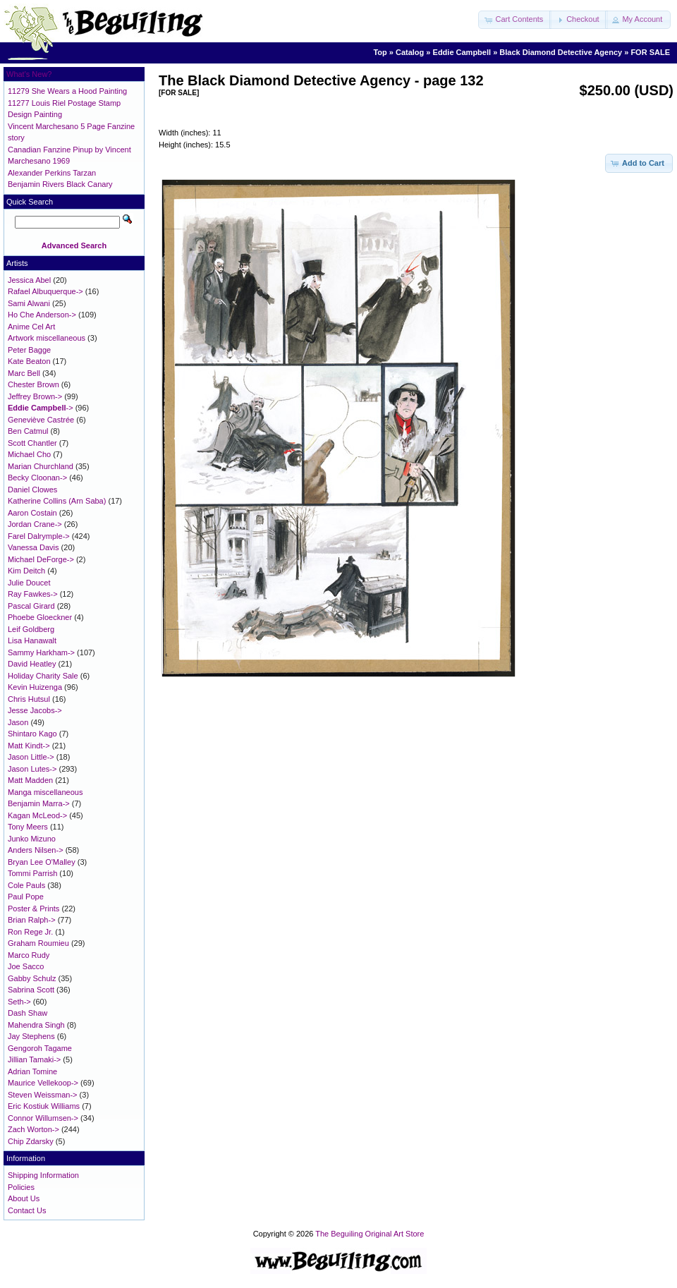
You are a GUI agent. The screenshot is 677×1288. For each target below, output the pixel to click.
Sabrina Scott (31, 989)
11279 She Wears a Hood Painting (67, 91)
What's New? (28, 74)
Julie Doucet (29, 582)
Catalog (410, 52)
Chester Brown (33, 384)
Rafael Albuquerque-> (45, 291)
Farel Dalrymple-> (39, 536)
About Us (23, 1198)
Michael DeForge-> (41, 559)
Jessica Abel (29, 280)
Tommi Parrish (32, 873)
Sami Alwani (29, 303)
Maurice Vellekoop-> (43, 1083)
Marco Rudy (28, 955)
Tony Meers (28, 826)
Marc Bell (24, 373)
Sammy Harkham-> (41, 652)
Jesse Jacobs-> (35, 710)
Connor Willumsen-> (43, 1118)
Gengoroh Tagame (40, 1048)
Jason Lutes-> (32, 769)
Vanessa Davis (33, 547)
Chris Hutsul (29, 699)
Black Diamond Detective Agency (560, 52)
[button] (514, 20)
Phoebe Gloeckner (40, 617)
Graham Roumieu (38, 943)
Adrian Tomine (32, 1071)
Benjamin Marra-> (39, 803)
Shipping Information (43, 1175)
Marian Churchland (40, 466)
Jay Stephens (31, 1036)
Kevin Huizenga (35, 687)
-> (40, 407)
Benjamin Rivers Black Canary (60, 184)
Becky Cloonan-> (37, 477)
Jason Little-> (31, 757)
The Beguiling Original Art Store (369, 1233)
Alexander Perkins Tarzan (52, 173)
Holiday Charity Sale (43, 676)
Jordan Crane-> (35, 524)
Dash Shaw (27, 1013)
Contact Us (27, 1210)
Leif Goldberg (31, 629)
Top (379, 52)
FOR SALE (650, 52)
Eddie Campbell (462, 52)
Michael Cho (29, 454)
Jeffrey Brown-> (35, 396)
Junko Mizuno (32, 838)
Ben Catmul (28, 431)
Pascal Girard (31, 606)
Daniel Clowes (32, 489)
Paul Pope (26, 896)
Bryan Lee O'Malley (41, 862)
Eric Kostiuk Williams (44, 1106)
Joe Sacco (26, 966)
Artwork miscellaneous (46, 338)
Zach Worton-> (33, 1129)
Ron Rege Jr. (30, 932)
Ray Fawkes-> (33, 594)
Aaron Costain (32, 513)
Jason (18, 722)
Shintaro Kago (32, 733)
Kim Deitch (26, 570)
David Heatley (32, 664)
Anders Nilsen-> (35, 850)
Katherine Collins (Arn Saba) (57, 501)
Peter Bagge (29, 350)
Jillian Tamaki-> (34, 1059)
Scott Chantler (32, 443)
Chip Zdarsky (31, 1141)
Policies (21, 1187)
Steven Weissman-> (43, 1094)
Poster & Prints (33, 908)
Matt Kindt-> (29, 745)
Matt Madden (30, 780)
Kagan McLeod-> (37, 815)
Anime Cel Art (31, 326)
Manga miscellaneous (45, 792)
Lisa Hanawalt (32, 640)
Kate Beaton (29, 361)
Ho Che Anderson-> (42, 314)
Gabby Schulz (32, 978)
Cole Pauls (26, 885)
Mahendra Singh (36, 1025)
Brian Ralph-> (32, 920)
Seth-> (19, 1001)
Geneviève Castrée (41, 419)
